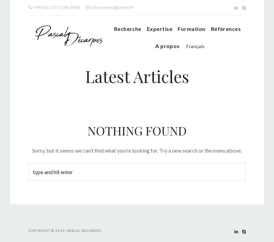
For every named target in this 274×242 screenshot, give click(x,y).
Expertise (159, 29)
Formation (191, 29)
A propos (167, 46)
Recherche (128, 29)
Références (226, 29)
